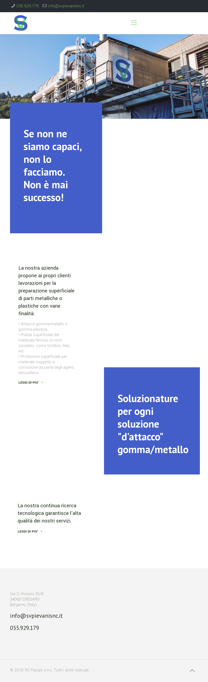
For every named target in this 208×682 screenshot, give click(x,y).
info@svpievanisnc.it (66, 6)
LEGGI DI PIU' (28, 531)
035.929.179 (28, 6)
